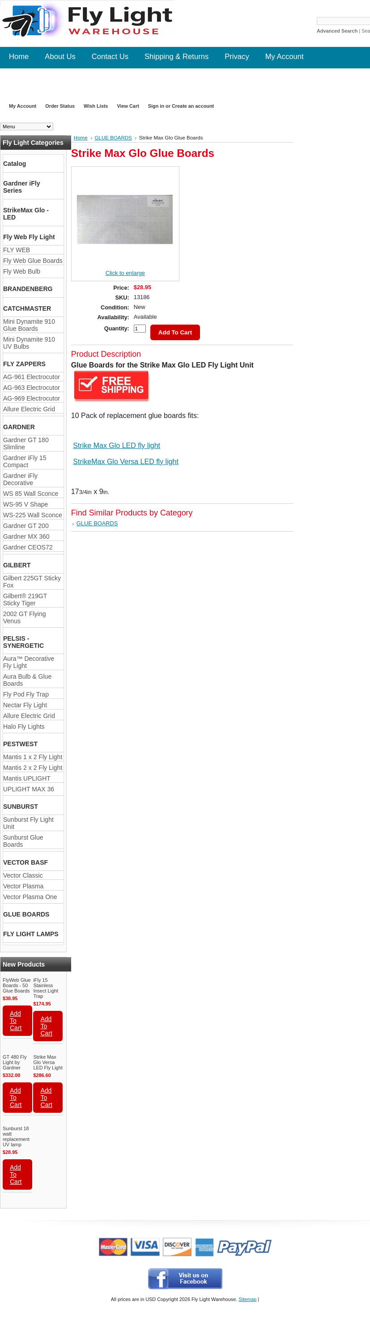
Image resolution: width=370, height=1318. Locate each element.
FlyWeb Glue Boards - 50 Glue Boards (17, 985)
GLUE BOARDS (26, 914)
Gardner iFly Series (21, 187)
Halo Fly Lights (24, 726)
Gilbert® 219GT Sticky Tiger (25, 599)
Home (81, 137)
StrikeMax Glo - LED (26, 214)
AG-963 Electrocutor (31, 387)
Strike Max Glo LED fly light (116, 445)
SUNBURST (20, 806)
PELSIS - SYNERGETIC (23, 642)
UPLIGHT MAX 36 (28, 789)
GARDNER (19, 427)
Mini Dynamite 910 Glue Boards (29, 325)
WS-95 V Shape (25, 504)
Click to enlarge (125, 273)
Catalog (14, 163)
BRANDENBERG (27, 288)
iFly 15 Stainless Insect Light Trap (45, 988)
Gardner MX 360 (26, 536)
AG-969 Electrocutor (31, 398)
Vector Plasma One (30, 896)
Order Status (60, 106)
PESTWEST (20, 744)
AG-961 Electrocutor (31, 376)
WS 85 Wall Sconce (30, 493)
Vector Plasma (23, 886)
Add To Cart (15, 1020)
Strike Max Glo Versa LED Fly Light (47, 1062)
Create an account (193, 106)
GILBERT (16, 565)
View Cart (128, 106)
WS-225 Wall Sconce (32, 515)
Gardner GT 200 (26, 525)
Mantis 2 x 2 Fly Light (32, 767)
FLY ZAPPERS (24, 364)
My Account (22, 106)
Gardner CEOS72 (28, 547)
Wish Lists (96, 106)
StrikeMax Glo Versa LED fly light (126, 461)
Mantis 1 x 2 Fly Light (32, 756)
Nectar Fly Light (25, 705)
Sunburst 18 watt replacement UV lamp (16, 1136)
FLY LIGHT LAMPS (31, 934)
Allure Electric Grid (29, 409)
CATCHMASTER (27, 308)
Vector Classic (23, 875)
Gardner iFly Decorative (20, 479)
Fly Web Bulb (21, 271)
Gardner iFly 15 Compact (24, 461)
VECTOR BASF (25, 862)
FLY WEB (16, 249)
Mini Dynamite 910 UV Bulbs (29, 343)
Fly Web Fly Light (29, 237)
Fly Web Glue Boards (33, 260)
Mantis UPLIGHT (27, 778)
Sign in (156, 106)
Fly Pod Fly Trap (26, 694)
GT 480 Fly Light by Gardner (15, 1062)
